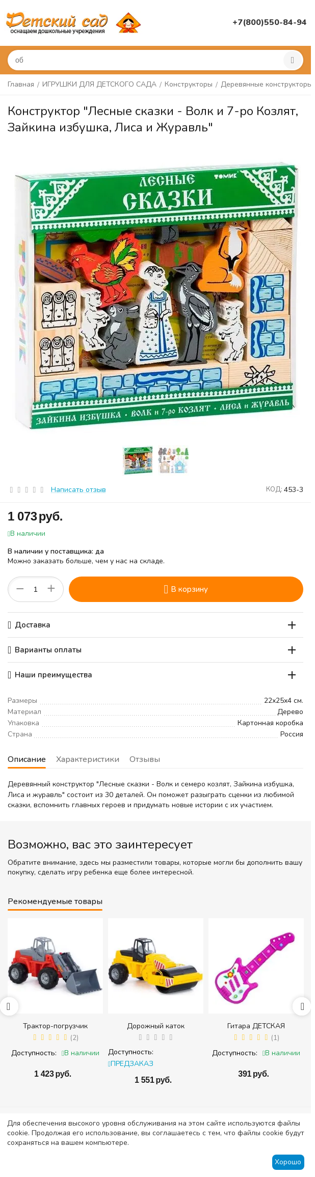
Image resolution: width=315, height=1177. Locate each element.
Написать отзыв (78, 490)
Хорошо (288, 1162)
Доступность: (34, 1053)
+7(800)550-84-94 (269, 22)
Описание (27, 759)
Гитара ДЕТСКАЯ (256, 1026)
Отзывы (144, 759)
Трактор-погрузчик (55, 1026)
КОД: (274, 489)
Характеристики (87, 759)
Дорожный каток (156, 1026)
